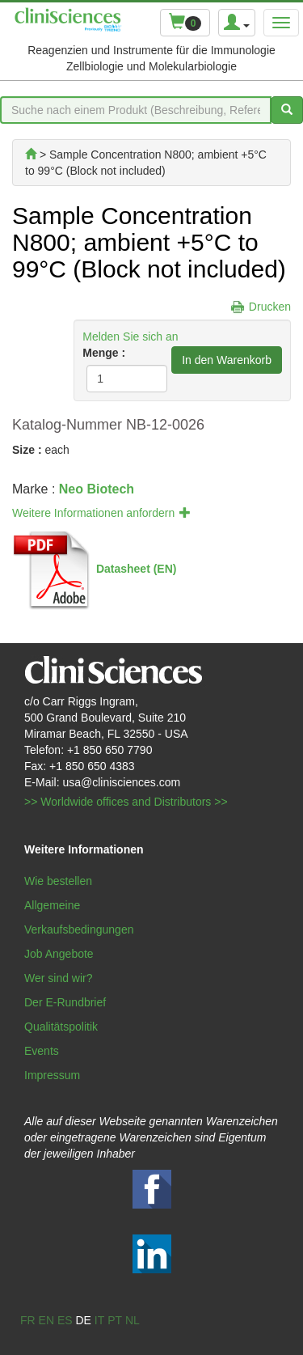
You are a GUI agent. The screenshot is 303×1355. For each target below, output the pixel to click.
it (99, 1320)
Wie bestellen (58, 880)
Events (41, 1050)
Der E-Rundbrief (65, 1002)
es (65, 1320)
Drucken (270, 306)
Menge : (103, 352)
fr (28, 1320)
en (46, 1320)
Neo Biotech (96, 489)
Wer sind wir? (58, 978)
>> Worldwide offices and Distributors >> (126, 801)
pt (114, 1320)
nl (132, 1320)
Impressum (52, 1075)
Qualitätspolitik (61, 1026)
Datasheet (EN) (136, 567)
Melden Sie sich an (130, 336)
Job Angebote (59, 953)
